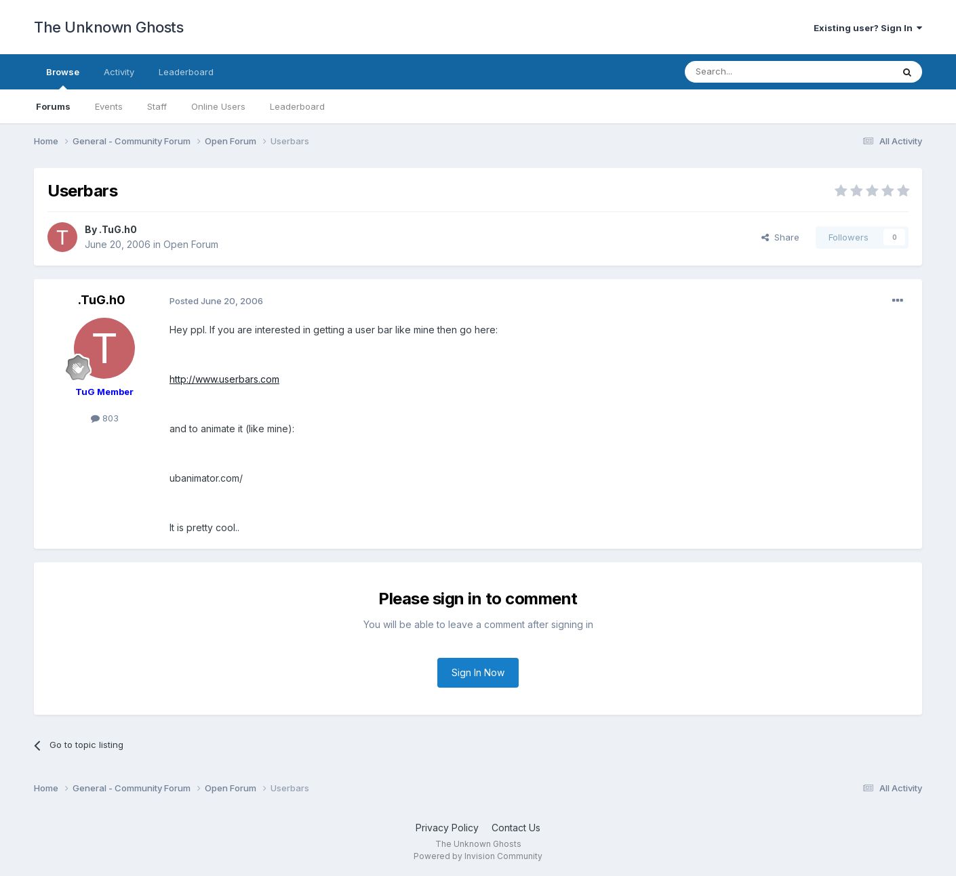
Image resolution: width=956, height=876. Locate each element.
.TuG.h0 (118, 229)
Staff (157, 106)
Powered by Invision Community (478, 856)
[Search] (754, 72)
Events (109, 106)
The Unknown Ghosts (108, 27)
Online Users (218, 106)
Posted (216, 300)
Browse (62, 77)
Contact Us (516, 827)
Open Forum (190, 244)
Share (780, 237)
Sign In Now (478, 672)
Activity (119, 71)
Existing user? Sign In (868, 27)
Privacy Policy (447, 827)
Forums (53, 106)
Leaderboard (297, 106)
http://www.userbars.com (224, 379)
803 (105, 418)
